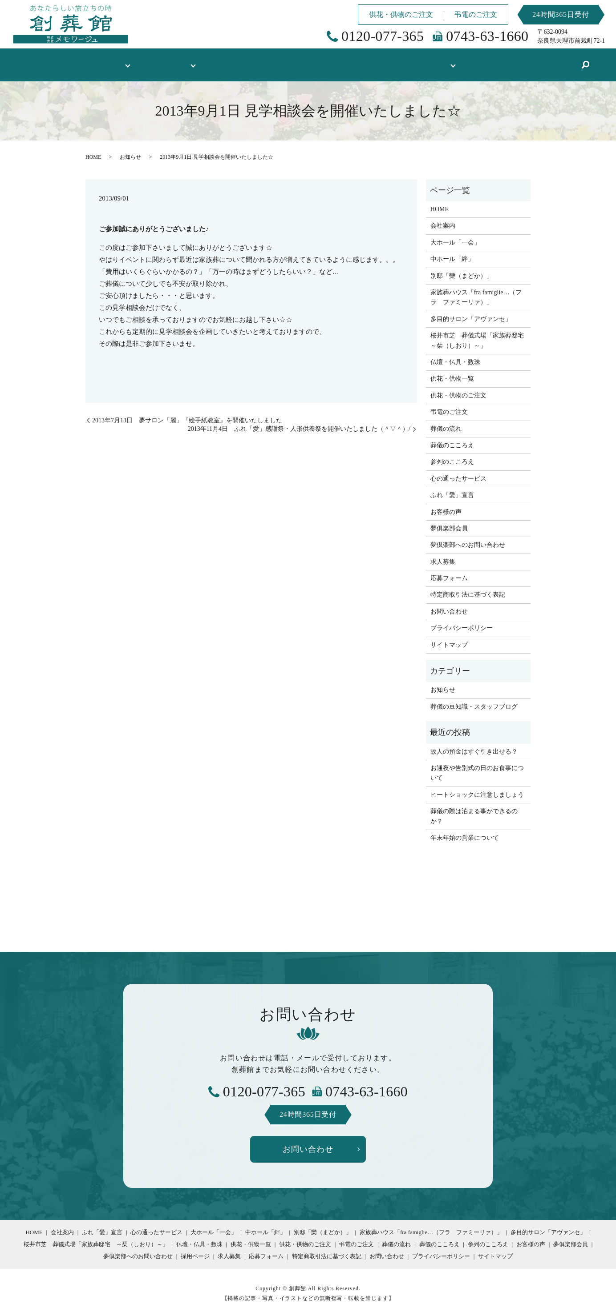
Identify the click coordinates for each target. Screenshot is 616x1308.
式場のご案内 (182, 60)
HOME (68, 60)
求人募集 (442, 553)
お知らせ (130, 148)
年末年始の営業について (464, 829)
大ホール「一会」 (455, 234)
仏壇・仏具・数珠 (253, 60)
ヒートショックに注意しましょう (477, 786)
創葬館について (116, 60)
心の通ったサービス (458, 470)
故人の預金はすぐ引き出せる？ (474, 743)
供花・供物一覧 (317, 60)
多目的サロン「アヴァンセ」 (470, 310)
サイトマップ (449, 636)
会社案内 (442, 217)
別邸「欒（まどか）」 (461, 267)
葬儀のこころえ (452, 436)
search (558, 61)
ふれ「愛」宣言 (452, 486)
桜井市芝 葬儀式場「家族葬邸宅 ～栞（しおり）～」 (478, 332)
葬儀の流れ (446, 420)
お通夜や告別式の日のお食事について (477, 764)
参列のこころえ (452, 453)
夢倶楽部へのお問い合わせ (467, 536)
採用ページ (195, 1247)
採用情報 (415, 60)
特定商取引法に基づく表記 (467, 586)
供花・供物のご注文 (401, 14)
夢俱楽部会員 (449, 520)
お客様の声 (371, 60)
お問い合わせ (449, 603)
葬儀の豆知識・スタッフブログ (498, 60)
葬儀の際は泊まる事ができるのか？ (474, 807)
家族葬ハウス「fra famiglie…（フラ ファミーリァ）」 (476, 289)
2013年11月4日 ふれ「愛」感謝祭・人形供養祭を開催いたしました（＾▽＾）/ (299, 420)
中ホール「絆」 (452, 250)
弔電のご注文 (475, 14)
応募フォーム (449, 569)
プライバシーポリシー (461, 619)
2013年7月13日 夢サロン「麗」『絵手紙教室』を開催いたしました (187, 412)
